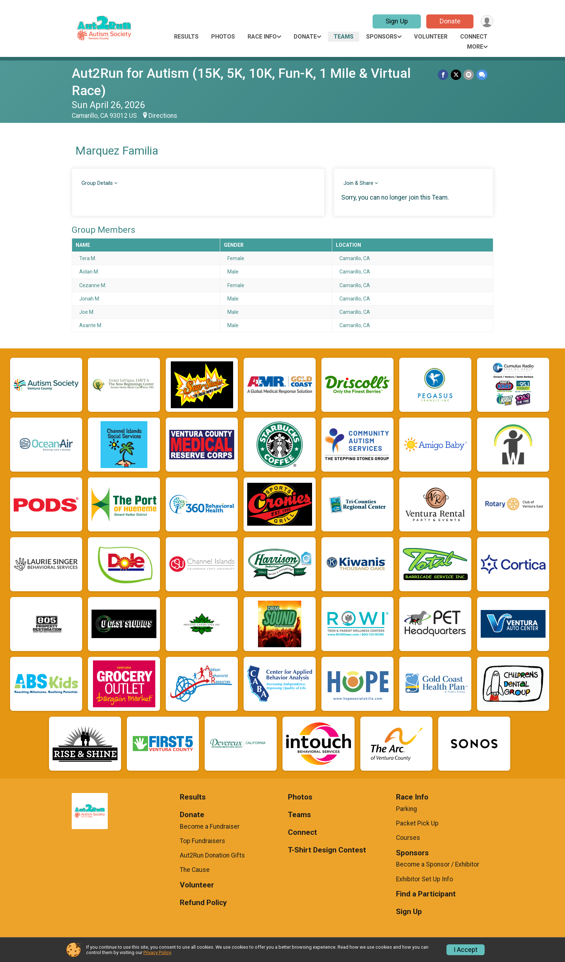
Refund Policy (203, 903)
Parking (406, 808)
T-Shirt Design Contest (327, 850)
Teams (343, 36)
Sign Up (396, 21)
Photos (223, 36)
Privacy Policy (157, 952)
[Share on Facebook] (444, 75)
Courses (408, 837)
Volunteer (431, 36)
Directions (162, 115)
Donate (449, 21)
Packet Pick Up (417, 823)
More (475, 46)
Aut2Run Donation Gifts (212, 855)
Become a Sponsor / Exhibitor (437, 864)
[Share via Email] (469, 75)
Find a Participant (426, 894)
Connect (474, 36)
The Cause (195, 869)
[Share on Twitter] (456, 75)
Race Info (262, 36)
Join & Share (358, 183)
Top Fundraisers (202, 841)
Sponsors (381, 36)
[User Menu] (486, 21)
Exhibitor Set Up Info (424, 879)
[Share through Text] (482, 75)
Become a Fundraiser (210, 826)
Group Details (97, 183)
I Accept (465, 949)
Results (186, 36)
